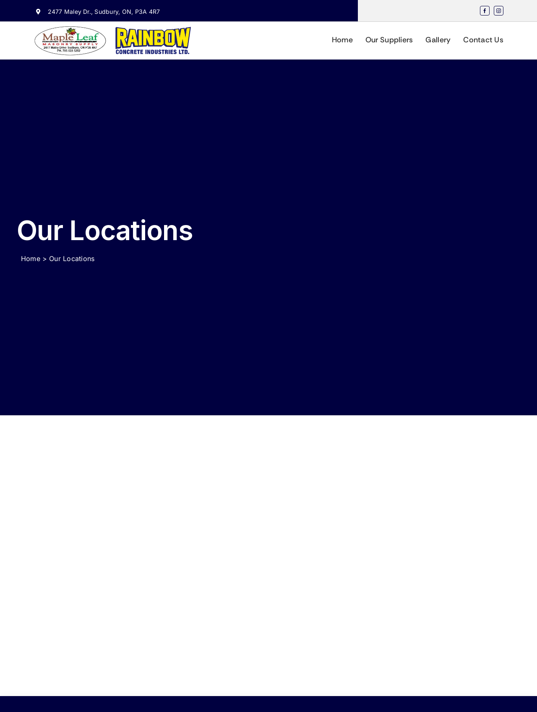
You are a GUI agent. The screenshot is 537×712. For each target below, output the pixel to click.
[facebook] (485, 11)
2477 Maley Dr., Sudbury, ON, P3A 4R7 (104, 11)
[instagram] (498, 11)
